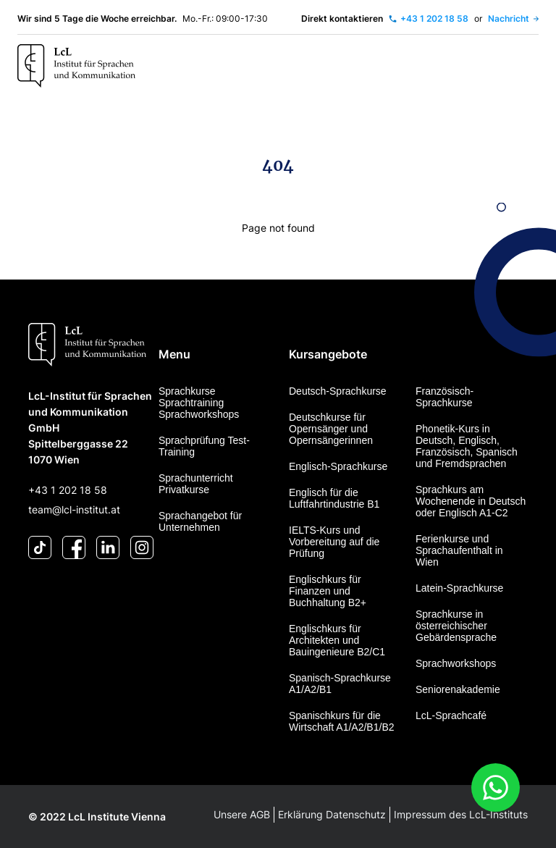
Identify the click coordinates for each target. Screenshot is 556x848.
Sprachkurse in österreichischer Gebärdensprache (456, 625)
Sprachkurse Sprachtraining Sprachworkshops (199, 402)
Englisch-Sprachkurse (338, 466)
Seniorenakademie (458, 689)
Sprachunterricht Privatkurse (196, 483)
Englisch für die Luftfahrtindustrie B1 (334, 498)
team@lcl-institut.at (74, 509)
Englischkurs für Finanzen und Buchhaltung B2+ (327, 591)
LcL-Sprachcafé (451, 715)
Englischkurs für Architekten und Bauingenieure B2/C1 (337, 640)
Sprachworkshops (456, 663)
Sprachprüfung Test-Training (204, 446)
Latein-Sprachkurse (459, 588)
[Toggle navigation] (523, 66)
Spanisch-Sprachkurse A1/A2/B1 (340, 683)
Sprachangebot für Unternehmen (200, 521)
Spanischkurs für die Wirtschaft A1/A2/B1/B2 (342, 721)
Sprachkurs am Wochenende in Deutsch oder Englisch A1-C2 (471, 501)
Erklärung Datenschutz (332, 814)
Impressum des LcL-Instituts (461, 814)
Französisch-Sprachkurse (444, 396)
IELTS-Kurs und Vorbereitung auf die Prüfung (334, 541)
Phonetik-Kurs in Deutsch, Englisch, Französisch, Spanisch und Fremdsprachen (467, 446)
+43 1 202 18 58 (67, 490)
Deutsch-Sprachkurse (338, 391)
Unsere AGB (242, 814)
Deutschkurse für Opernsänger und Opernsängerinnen (331, 428)
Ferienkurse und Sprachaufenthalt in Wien (459, 550)
